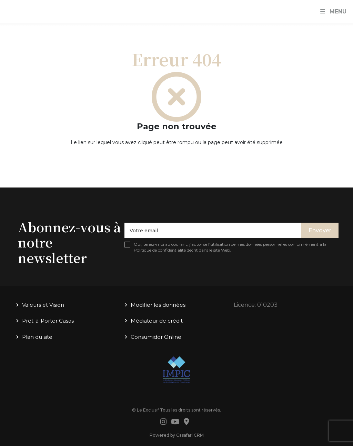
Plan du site (37, 337)
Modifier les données (158, 305)
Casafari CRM (190, 435)
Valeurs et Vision (43, 305)
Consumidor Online (156, 337)
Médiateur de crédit (157, 320)
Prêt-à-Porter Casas (48, 320)
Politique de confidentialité (160, 250)
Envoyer (320, 230)
